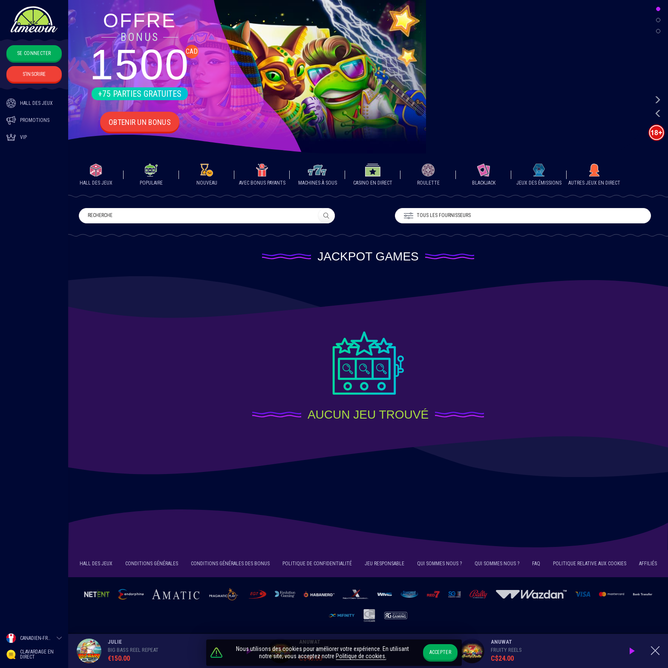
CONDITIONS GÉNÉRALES (151, 565)
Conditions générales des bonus (230, 565)
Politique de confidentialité (317, 565)
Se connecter (34, 53)
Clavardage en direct (30, 654)
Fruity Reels (506, 650)
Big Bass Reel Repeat (133, 650)
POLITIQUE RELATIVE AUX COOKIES (589, 565)
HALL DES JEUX (29, 103)
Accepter (440, 652)
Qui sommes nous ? (439, 565)
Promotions (27, 120)
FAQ (536, 565)
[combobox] (34, 638)
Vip (16, 137)
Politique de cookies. (361, 656)
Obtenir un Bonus (140, 122)
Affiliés (648, 565)
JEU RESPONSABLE (384, 565)
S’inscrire (34, 74)
